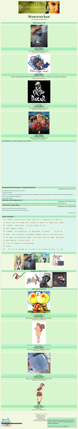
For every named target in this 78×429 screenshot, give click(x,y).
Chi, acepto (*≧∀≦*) (62, 426)
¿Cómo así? (51, 426)
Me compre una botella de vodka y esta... (39, 39)
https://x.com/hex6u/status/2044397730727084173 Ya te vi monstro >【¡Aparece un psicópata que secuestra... (39, 66)
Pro (23, 141)
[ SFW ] (29, 141)
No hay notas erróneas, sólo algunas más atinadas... (39, 309)
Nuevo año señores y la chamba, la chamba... (39, 340)
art (3, 141)
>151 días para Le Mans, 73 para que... (39, 95)
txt (8, 141)
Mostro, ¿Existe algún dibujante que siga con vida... (39, 370)
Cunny (19, 141)
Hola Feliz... (39, 400)
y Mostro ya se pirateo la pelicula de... (39, 126)
